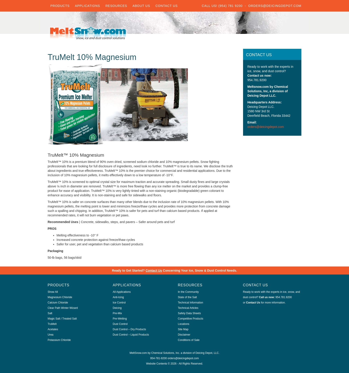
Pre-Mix (117, 313)
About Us (141, 6)
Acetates (53, 329)
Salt (50, 313)
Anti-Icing (118, 297)
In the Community (188, 291)
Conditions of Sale (188, 340)
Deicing (117, 307)
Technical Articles (188, 307)
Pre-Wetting (120, 318)
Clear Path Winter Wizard (63, 307)
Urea (50, 334)
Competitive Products (190, 318)
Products (60, 6)
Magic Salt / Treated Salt (62, 318)
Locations (183, 324)
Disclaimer (184, 334)
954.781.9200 (284, 297)
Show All (53, 291)
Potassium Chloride (59, 340)
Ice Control (119, 302)
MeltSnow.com (138, 353)
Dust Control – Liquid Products (131, 334)
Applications (87, 6)
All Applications (122, 291)
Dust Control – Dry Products (129, 329)
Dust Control (120, 324)
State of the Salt (187, 297)
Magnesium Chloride (60, 297)
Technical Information (190, 302)
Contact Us (166, 6)
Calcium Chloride (58, 302)
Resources (116, 6)
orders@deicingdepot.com (266, 127)
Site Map (183, 329)
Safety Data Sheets (189, 313)
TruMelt (52, 324)
